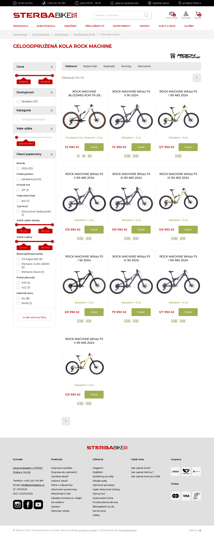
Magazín (98, 467)
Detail (94, 147)
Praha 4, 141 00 (22, 472)
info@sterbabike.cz (32, 485)
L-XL (127, 155)
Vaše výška (24, 128)
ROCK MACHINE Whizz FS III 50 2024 (131, 258)
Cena (20, 66)
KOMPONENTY (122, 25)
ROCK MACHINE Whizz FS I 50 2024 (84, 258)
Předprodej (100, 480)
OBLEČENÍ (70, 25)
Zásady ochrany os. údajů (66, 497)
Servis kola (99, 510)
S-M (135, 155)
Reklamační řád (61, 493)
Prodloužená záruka (105, 502)
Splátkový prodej (103, 476)
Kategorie (23, 110)
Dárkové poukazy (103, 485)
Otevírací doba (60, 510)
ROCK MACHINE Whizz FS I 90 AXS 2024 (178, 93)
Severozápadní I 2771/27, (28, 467)
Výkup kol (99, 493)
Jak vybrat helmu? (142, 472)
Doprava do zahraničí (64, 472)
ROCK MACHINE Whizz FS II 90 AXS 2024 (84, 176)
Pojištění (98, 472)
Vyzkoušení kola (103, 497)
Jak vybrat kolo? (141, 467)
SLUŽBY (189, 25)
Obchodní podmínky (64, 489)
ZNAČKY (145, 25)
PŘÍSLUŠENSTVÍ (94, 25)
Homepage (20, 34)
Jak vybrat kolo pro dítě (145, 476)
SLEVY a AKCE (167, 25)
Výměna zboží (59, 476)
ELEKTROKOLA (46, 25)
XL (89, 155)
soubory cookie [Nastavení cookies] (87, 530)
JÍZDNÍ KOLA (20, 25)
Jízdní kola (61, 34)
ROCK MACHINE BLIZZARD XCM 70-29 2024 (84, 93)
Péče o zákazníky (62, 485)
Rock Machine (41, 34)
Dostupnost (25, 92)
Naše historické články (106, 489)
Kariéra (55, 506)
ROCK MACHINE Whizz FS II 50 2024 (131, 93)
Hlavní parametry (28, 154)
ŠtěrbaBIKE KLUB (103, 506)
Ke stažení (57, 502)
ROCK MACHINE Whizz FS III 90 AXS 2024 (131, 176)
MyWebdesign (128, 530)
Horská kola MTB (84, 34)
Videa (96, 515)
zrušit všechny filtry (34, 317)
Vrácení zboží (59, 480)
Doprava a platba (61, 467)
